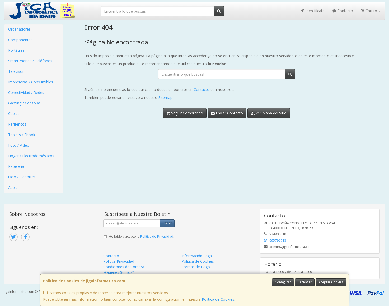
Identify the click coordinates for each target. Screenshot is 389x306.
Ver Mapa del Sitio (269, 113)
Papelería (16, 166)
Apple (13, 187)
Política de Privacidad (156, 236)
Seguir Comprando (185, 113)
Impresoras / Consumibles (30, 81)
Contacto (342, 10)
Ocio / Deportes (22, 176)
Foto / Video (18, 145)
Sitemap (165, 97)
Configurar (283, 282)
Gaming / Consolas (24, 103)
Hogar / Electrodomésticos (31, 155)
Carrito (371, 10)
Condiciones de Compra (123, 266)
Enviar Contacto (227, 113)
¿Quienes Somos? (118, 272)
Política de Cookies (218, 299)
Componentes (20, 39)
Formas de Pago (195, 266)
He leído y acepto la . (141, 236)
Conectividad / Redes (26, 92)
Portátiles (16, 50)
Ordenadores (19, 29)
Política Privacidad (118, 261)
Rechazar (305, 282)
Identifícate (313, 10)
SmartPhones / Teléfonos (30, 60)
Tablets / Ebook (21, 134)
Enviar (167, 223)
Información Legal (197, 255)
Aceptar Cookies (330, 282)
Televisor (16, 71)
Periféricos (17, 124)
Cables (14, 113)
